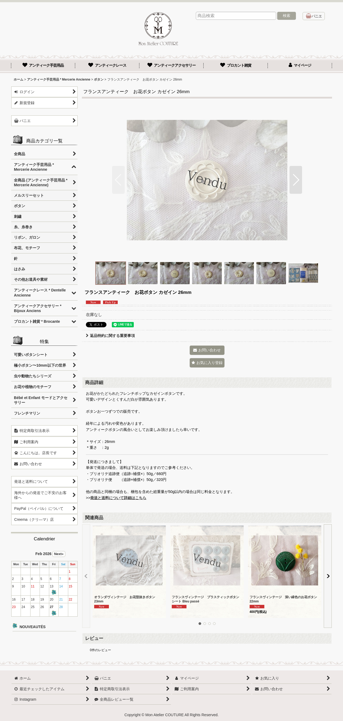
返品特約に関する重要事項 (110, 335)
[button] (118, 180)
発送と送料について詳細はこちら (118, 498)
